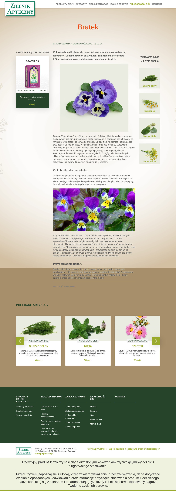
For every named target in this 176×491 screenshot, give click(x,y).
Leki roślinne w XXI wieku (49, 408)
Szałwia (93, 411)
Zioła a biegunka (72, 406)
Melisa (93, 406)
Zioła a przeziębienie (74, 411)
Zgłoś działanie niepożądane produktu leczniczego (134, 449)
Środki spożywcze (24, 411)
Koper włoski (96, 419)
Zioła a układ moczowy (71, 416)
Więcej (32, 104)
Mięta (92, 415)
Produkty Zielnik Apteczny (22, 399)
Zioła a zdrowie (75, 397)
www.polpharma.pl (44, 453)
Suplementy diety (24, 415)
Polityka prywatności (97, 449)
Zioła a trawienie (72, 422)
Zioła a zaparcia (72, 426)
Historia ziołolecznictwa (47, 415)
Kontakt (120, 397)
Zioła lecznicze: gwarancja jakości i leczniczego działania (50, 431)
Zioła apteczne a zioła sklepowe (51, 422)
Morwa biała (95, 424)
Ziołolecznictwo (51, 397)
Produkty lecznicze (24, 406)
